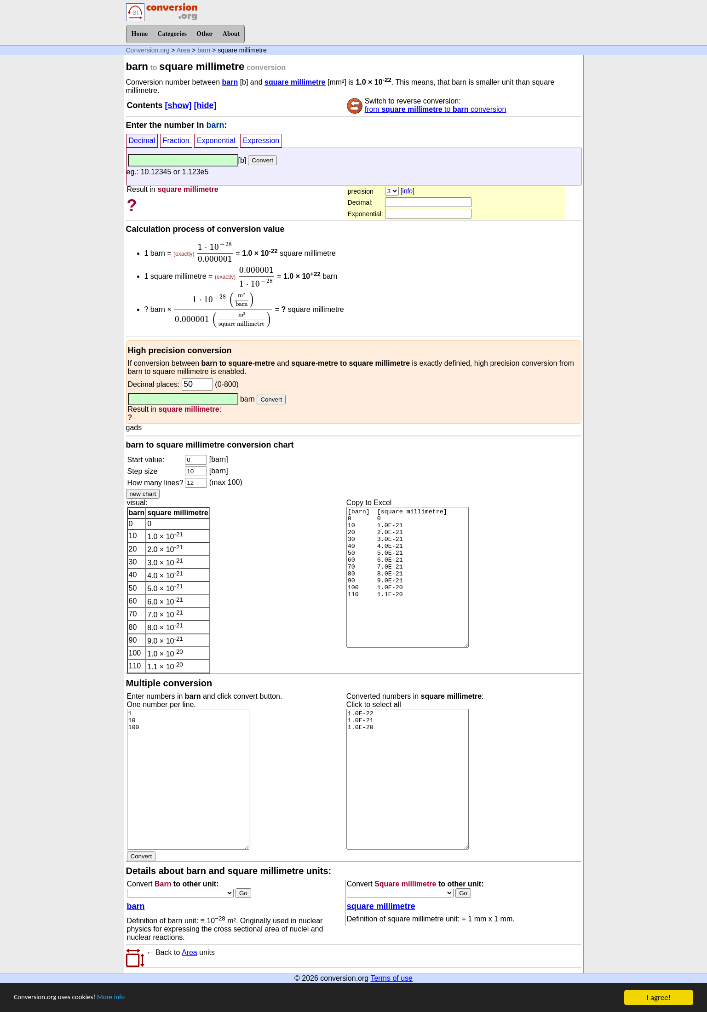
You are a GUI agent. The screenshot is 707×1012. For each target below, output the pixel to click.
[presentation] (215, 252)
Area (183, 50)
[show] (178, 105)
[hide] (205, 105)
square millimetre (295, 82)
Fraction (176, 140)
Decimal (142, 140)
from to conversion (435, 109)
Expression (261, 140)
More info (122, 1002)
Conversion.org (148, 50)
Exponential (216, 140)
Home (140, 33)
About (231, 33)
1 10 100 (188, 779)
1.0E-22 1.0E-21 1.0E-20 (407, 779)
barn (203, 50)
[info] (407, 191)
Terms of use (391, 978)
